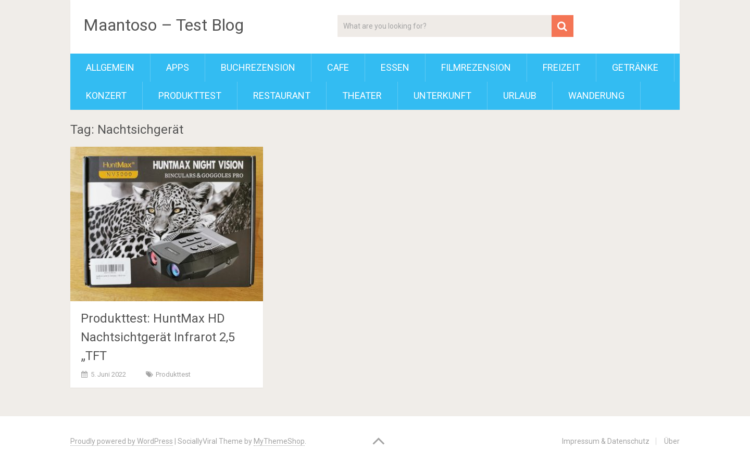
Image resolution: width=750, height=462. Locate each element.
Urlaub (519, 95)
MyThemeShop (279, 441)
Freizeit (561, 67)
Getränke (635, 67)
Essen (395, 67)
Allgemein (110, 67)
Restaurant (281, 95)
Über (672, 441)
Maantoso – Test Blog (163, 25)
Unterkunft (442, 95)
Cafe (338, 67)
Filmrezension (476, 67)
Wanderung (596, 95)
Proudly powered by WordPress (121, 441)
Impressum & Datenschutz (605, 441)
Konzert (106, 95)
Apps (177, 67)
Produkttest (189, 95)
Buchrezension (258, 67)
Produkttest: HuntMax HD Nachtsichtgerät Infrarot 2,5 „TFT (158, 337)
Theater (362, 95)
